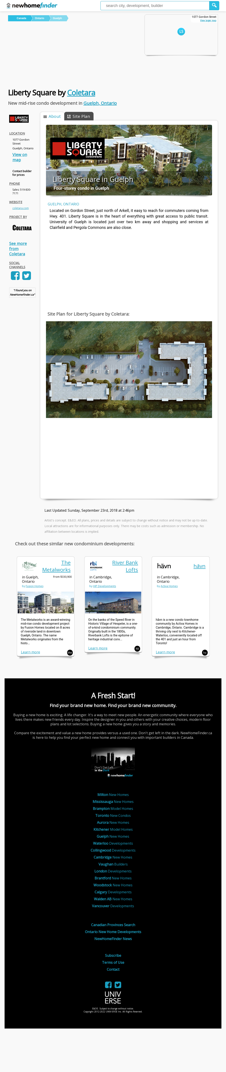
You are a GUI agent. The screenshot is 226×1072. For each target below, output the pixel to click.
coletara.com (20, 208)
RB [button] (137, 649)
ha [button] (204, 652)
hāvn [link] (200, 565)
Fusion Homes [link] (34, 586)
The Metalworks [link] (56, 566)
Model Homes (113, 808)
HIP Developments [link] (104, 586)
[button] (214, 5)
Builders (113, 864)
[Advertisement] (73, 53)
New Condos (113, 815)
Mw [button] (70, 652)
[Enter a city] (154, 5)
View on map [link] (19, 157)
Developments (113, 843)
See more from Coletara (18, 248)
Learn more (30, 652)
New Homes (113, 794)
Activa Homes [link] (169, 586)
